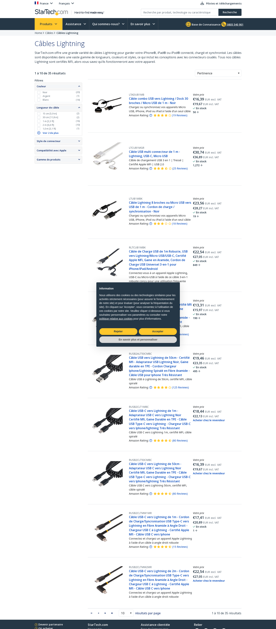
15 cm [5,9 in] (50, 113)
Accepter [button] (157, 331)
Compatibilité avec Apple (51, 150)
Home (38, 33)
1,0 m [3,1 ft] (49, 128)
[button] (238, 73)
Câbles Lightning (67, 33)
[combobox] (218, 73)
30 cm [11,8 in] (50, 117)
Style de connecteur (49, 141)
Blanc (46, 99)
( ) (179, 115)
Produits (46, 24)
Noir (45, 92)
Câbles (49, 33)
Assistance (74, 24)
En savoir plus (141, 24)
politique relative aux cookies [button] (116, 318)
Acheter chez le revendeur (209, 420)
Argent (46, 96)
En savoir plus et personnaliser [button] (138, 339)
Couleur (41, 86)
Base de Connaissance (203, 24)
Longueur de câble (48, 107)
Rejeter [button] (118, 331)
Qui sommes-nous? (106, 24)
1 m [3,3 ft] (48, 121)
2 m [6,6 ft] (48, 125)
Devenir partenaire (50, 624)
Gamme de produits (48, 159)
